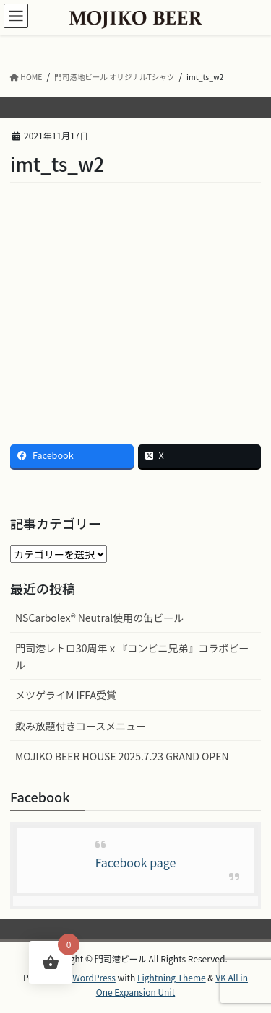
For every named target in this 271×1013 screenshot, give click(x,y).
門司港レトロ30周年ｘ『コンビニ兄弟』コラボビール (132, 656)
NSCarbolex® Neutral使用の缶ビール (99, 617)
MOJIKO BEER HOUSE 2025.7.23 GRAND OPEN (122, 756)
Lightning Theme (171, 977)
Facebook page (135, 862)
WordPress (94, 977)
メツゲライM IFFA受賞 (65, 695)
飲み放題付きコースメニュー (80, 726)
